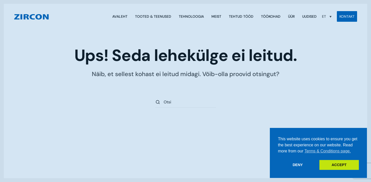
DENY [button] (298, 165)
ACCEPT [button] (339, 165)
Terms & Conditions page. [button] (327, 151)
